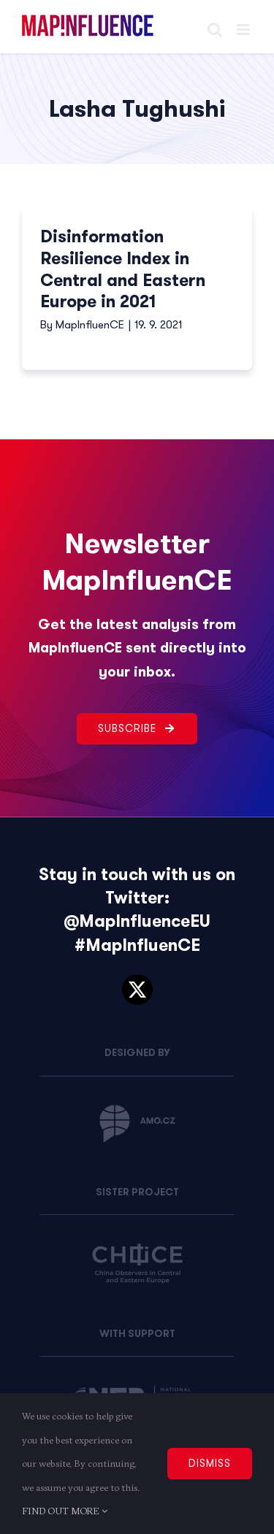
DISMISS (210, 1463)
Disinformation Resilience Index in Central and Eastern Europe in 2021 (122, 270)
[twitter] (137, 989)
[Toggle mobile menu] (244, 29)
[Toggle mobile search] (215, 29)
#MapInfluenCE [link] (137, 945)
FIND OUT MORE (64, 1510)
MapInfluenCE (90, 325)
